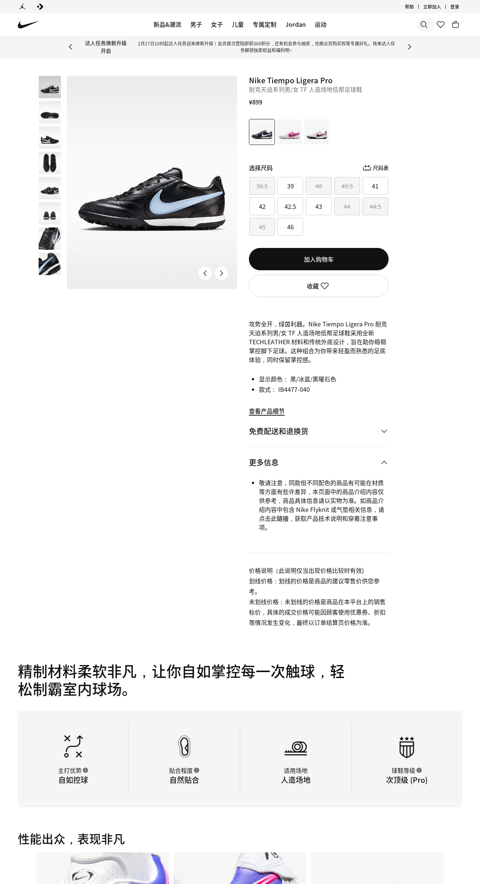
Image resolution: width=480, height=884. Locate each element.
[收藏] (440, 24)
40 (318, 185)
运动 (321, 24)
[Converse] (40, 6)
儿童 (238, 24)
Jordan (295, 24)
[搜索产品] (402, 24)
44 (347, 206)
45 (262, 226)
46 (290, 226)
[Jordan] (22, 6)
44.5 (375, 206)
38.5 (262, 185)
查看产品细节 (267, 410)
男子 (196, 24)
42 (262, 206)
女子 (217, 24)
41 (375, 185)
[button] (50, 112)
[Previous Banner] (71, 47)
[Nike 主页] (29, 25)
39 (290, 185)
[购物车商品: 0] (455, 24)
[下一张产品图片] (221, 273)
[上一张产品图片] (205, 273)
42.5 (290, 206)
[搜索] (372, 24)
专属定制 (264, 24)
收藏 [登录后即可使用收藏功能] (319, 286)
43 (318, 206)
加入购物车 (319, 259)
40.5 (347, 185)
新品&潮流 (167, 24)
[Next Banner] (409, 47)
